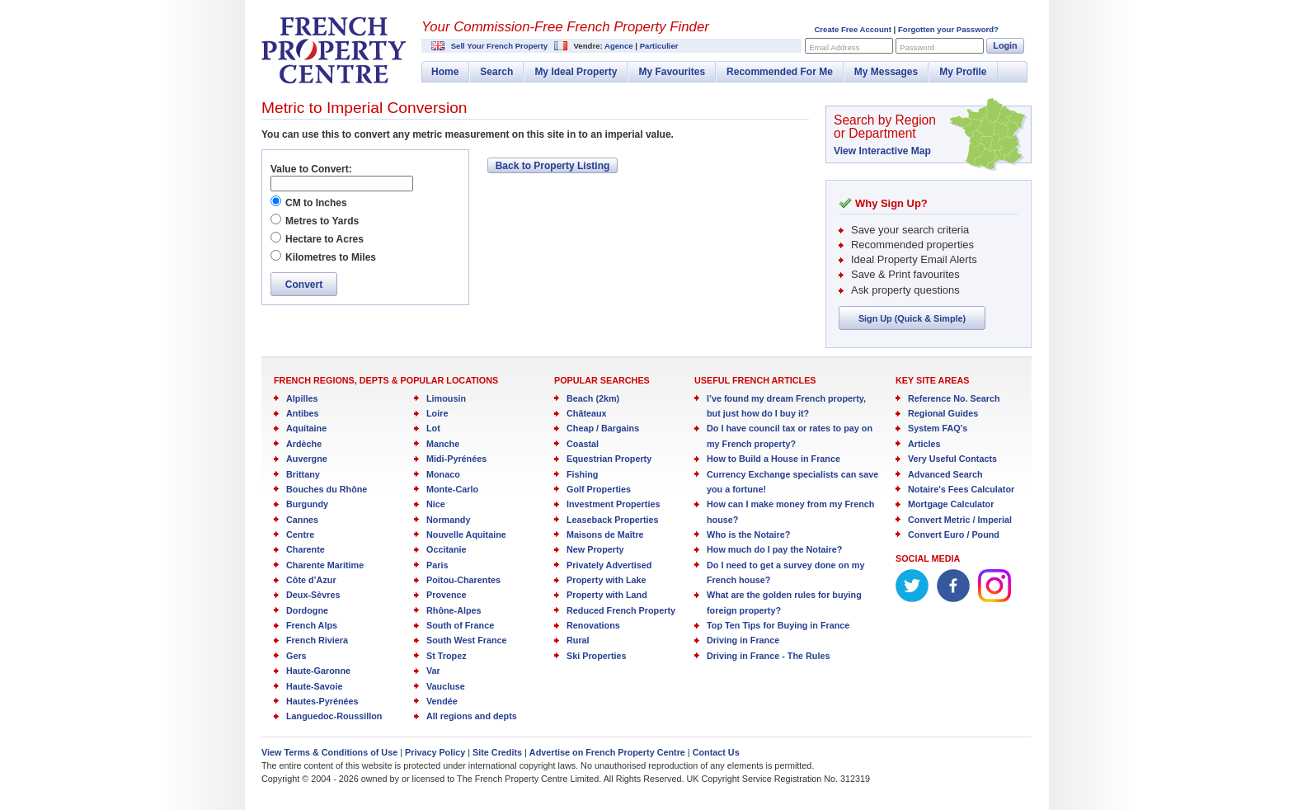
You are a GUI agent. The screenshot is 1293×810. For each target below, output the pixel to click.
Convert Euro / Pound (953, 534)
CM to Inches (316, 203)
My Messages (886, 72)
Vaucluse (445, 686)
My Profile (962, 72)
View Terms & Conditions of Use (329, 752)
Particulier (659, 45)
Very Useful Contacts (952, 459)
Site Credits (497, 752)
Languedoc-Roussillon (334, 716)
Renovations (593, 625)
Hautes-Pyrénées (322, 701)
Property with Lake (606, 580)
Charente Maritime (325, 565)
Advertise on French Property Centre (607, 752)
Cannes (302, 520)
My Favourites (671, 72)
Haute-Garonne (318, 671)
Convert (303, 284)
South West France (466, 640)
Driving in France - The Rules (768, 656)
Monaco (443, 474)
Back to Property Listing (553, 166)
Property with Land (607, 595)
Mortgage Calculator (951, 504)
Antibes (302, 413)
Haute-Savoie (314, 686)
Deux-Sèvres (313, 595)
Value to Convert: (311, 169)
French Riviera (317, 640)
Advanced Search (945, 474)
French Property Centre (334, 50)
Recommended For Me (779, 72)
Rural (578, 640)
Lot (433, 428)
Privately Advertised (609, 565)
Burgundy (307, 504)
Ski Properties (597, 656)
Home (444, 72)
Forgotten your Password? (948, 29)
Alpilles (301, 398)
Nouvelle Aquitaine (466, 534)
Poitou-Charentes (463, 580)
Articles (924, 444)
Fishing (582, 474)
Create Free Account (852, 29)
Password (917, 47)
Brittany (303, 474)
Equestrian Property (609, 459)
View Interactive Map (882, 151)
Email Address (834, 47)
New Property (595, 549)
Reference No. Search (954, 398)
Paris (437, 565)
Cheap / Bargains (603, 428)
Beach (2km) (593, 398)
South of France (460, 625)
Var (433, 671)
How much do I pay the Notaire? (774, 549)
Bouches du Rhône (326, 489)
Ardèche (304, 444)
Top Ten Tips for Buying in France (778, 625)
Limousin (446, 398)
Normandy (448, 520)
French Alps (311, 625)
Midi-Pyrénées (456, 459)
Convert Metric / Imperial (960, 520)
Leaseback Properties (613, 520)
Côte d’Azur (311, 580)
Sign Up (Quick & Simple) (912, 318)
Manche (442, 444)
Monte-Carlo (452, 489)
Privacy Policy (435, 752)
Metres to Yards (322, 221)
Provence (446, 595)
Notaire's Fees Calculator (961, 489)
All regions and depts (471, 716)
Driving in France (743, 640)
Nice (435, 504)
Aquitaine (306, 428)
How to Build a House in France (773, 459)
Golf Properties (599, 489)
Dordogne (307, 610)
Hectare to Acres (324, 239)
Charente (305, 549)
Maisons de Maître (605, 534)
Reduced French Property (621, 610)
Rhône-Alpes (454, 610)
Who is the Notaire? (748, 534)
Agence (618, 45)
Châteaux (587, 413)
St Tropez (446, 656)
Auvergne (306, 459)
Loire (437, 413)
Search (496, 72)
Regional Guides (943, 413)
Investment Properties (613, 504)
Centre (300, 534)
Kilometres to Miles (330, 257)
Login (1005, 45)
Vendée (442, 701)
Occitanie (446, 549)
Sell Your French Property (499, 45)
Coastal (583, 444)
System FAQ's (937, 428)
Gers (296, 656)
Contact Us (716, 752)
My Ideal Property (575, 72)
